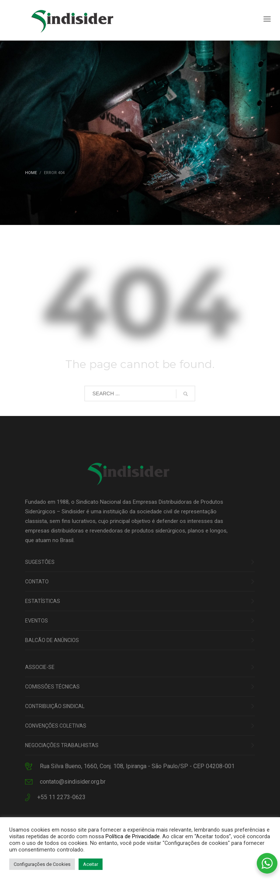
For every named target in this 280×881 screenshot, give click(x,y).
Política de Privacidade (133, 836)
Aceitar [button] (90, 864)
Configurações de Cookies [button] (42, 864)
